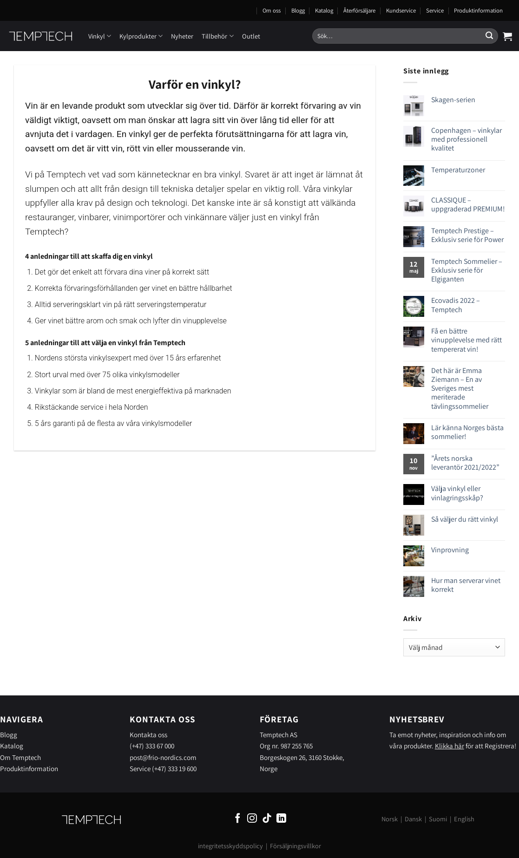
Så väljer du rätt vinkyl (464, 519)
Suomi (438, 818)
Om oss (272, 10)
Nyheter (182, 36)
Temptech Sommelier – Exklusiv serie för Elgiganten (466, 270)
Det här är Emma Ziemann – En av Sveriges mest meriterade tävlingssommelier (459, 388)
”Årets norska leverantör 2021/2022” (465, 463)
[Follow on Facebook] (238, 818)
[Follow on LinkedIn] (281, 818)
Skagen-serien (453, 99)
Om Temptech (20, 757)
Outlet (251, 36)
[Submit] (489, 36)
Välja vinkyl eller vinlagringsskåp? (457, 493)
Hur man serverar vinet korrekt (465, 585)
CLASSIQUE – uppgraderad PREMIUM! (468, 204)
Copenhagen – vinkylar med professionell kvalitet (466, 139)
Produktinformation (478, 10)
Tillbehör (217, 36)
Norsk (389, 818)
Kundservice (401, 10)
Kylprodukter (141, 36)
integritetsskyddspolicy (230, 845)
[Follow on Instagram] (252, 818)
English (464, 818)
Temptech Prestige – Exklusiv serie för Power (467, 235)
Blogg (298, 10)
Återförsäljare (359, 10)
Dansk (413, 818)
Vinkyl (99, 36)
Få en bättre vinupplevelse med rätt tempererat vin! (466, 340)
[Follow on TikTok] (267, 818)
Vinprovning (450, 549)
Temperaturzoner (458, 169)
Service (435, 10)
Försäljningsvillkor (295, 845)
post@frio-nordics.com (163, 757)
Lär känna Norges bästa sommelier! (467, 432)
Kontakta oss (148, 734)
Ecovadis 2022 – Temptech (455, 305)
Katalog (324, 10)
